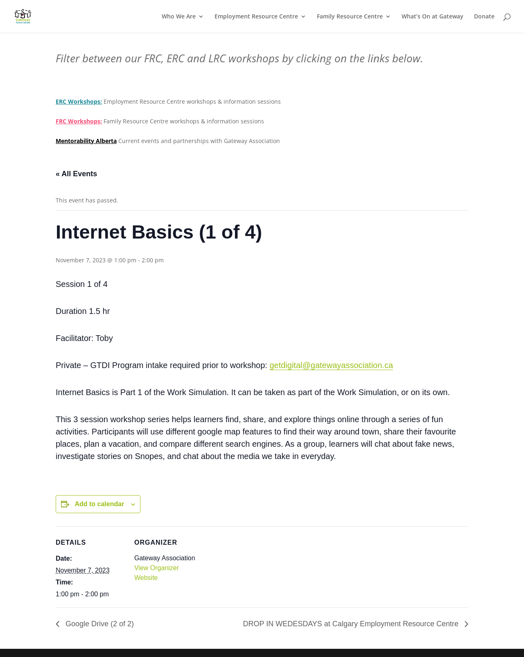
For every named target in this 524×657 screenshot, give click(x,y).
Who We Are (179, 17)
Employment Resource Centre (256, 17)
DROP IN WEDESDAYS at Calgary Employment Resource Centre (352, 624)
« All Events (76, 174)
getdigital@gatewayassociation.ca (331, 365)
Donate (484, 17)
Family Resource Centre (350, 17)
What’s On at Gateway (432, 17)
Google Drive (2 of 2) (98, 624)
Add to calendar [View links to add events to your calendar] (99, 503)
